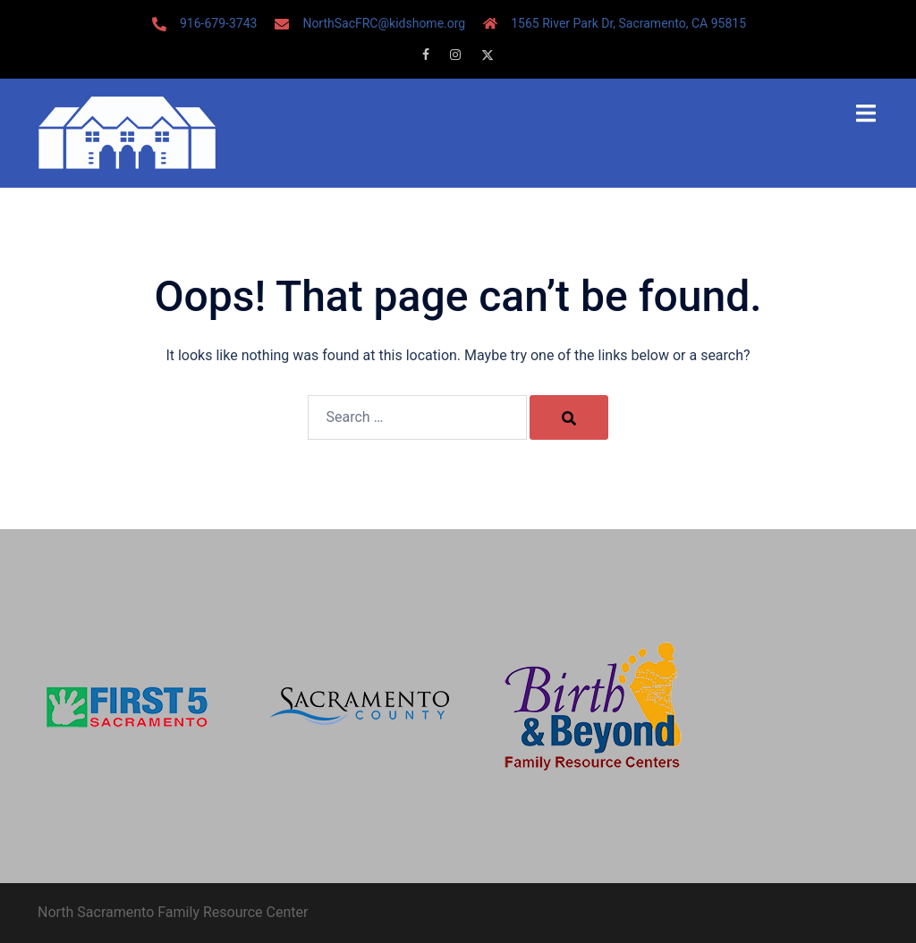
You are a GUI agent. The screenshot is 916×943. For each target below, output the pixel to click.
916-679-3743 (218, 23)
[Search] (569, 417)
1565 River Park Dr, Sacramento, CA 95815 (628, 23)
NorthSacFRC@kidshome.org (383, 23)
